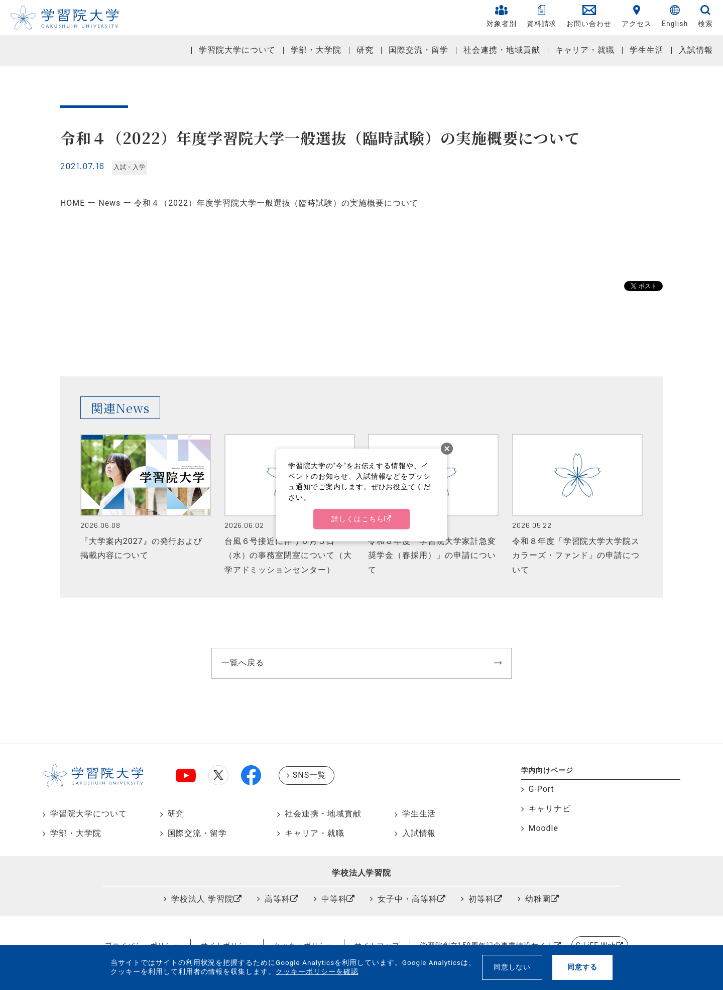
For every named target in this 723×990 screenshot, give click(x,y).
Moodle (543, 828)
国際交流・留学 (418, 50)
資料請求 (542, 16)
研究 (365, 50)
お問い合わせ (589, 16)
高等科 (277, 899)
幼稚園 (538, 899)
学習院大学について (237, 50)
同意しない (512, 967)
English (675, 16)
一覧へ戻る (242, 662)
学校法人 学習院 (202, 899)
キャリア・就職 (585, 50)
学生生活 (647, 50)
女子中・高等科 (407, 899)
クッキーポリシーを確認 (317, 971)
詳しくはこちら (357, 519)
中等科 (334, 899)
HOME (72, 203)
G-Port (541, 789)
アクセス (637, 16)
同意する (582, 967)
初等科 (481, 899)
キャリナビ (550, 808)
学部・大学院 (316, 50)
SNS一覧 (309, 775)
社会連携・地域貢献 (501, 50)
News (109, 203)
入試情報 (696, 50)
